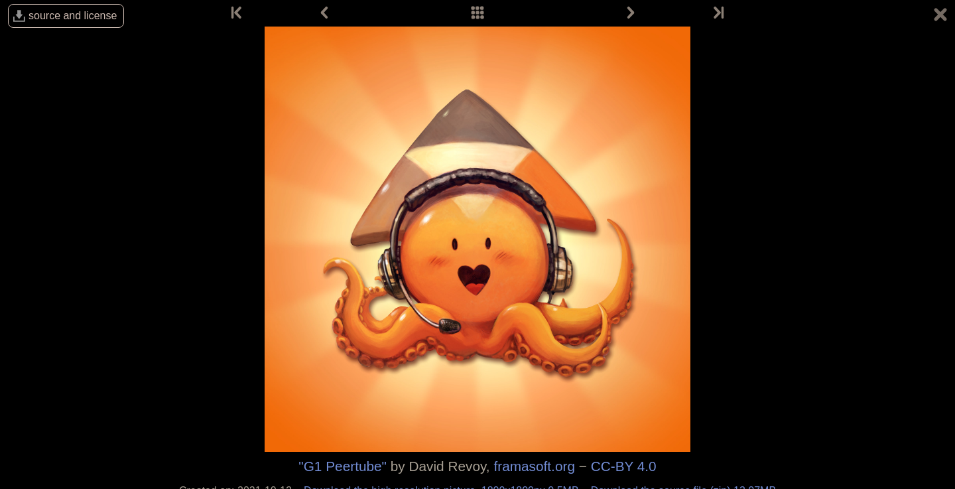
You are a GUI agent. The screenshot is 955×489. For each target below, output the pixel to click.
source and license (73, 15)
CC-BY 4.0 (624, 466)
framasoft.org (534, 466)
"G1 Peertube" (342, 466)
